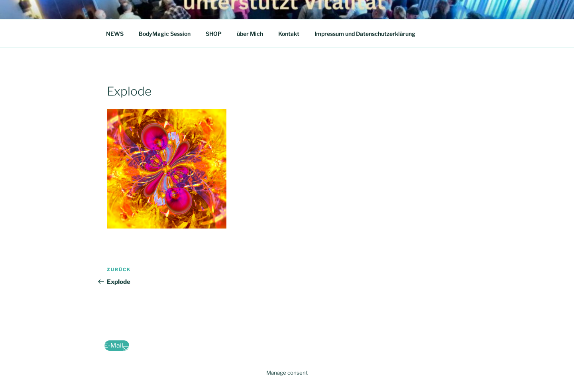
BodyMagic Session (165, 33)
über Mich (250, 33)
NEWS (115, 33)
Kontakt (288, 33)
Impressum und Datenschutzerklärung (365, 33)
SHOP (214, 33)
